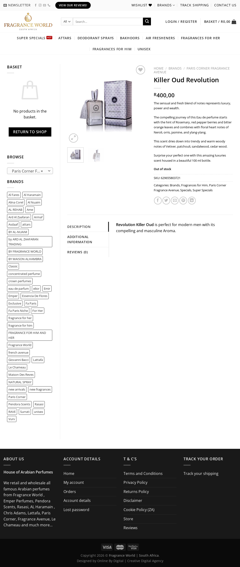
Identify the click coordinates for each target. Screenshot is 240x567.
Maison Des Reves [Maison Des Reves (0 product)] (21, 374)
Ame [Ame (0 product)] (30, 209)
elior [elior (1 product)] (36, 288)
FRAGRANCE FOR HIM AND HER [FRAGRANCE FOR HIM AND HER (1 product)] (27, 335)
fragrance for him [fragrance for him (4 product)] (20, 325)
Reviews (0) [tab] (77, 252)
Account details (77, 500)
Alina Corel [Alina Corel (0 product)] (15, 202)
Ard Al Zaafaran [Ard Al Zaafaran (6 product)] (19, 217)
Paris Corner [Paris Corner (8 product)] (17, 397)
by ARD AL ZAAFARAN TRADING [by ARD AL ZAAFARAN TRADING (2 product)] (23, 241)
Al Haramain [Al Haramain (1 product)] (32, 195)
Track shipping (194, 5)
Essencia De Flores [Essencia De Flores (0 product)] (34, 296)
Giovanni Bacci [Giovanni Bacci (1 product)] (18, 360)
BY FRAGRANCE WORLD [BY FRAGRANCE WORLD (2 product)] (24, 251)
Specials (185, 190)
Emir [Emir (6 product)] (47, 288)
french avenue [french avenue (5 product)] (18, 352)
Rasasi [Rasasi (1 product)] (39, 404)
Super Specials (31, 38)
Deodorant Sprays (96, 38)
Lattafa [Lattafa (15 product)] (38, 360)
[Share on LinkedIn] (192, 200)
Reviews (131, 527)
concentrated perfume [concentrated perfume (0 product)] (24, 274)
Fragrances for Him (112, 49)
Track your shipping (201, 473)
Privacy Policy (135, 482)
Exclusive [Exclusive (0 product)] (14, 303)
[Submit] (147, 22)
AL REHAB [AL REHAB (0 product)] (15, 209)
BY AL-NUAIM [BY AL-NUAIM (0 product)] (17, 232)
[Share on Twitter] (166, 200)
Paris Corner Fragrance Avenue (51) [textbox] (30, 171)
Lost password (76, 509)
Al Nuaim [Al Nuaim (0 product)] (34, 202)
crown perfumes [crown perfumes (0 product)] (19, 281)
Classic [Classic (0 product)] (13, 266)
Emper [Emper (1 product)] (13, 296)
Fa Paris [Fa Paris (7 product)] (31, 303)
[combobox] (30, 171)
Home (159, 68)
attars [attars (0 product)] (26, 224)
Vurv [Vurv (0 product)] (11, 419)
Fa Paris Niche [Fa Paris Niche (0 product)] (18, 311)
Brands (166, 5)
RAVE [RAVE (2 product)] (12, 412)
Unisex (144, 49)
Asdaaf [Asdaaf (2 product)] (13, 224)
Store (128, 518)
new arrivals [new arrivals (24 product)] (16, 389)
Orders (70, 491)
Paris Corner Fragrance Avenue (192, 70)
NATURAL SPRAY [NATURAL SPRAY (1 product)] (19, 382)
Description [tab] (79, 226)
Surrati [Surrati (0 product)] (25, 412)
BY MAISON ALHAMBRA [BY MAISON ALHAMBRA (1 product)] (24, 259)
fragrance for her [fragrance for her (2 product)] (20, 318)
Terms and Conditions (143, 473)
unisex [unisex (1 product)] (38, 412)
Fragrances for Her (200, 38)
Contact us (225, 5)
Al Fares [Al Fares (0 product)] (13, 195)
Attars (64, 38)
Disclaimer (133, 500)
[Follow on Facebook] (35, 5)
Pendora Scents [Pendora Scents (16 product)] (19, 404)
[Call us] (49, 5)
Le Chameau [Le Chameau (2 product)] (17, 367)
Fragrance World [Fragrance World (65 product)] (19, 345)
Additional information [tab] (79, 239)
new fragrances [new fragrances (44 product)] (40, 389)
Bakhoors (130, 38)
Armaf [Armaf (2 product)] (38, 217)
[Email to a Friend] (175, 200)
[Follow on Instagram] (40, 5)
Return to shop (30, 131)
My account (74, 482)
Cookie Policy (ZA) (139, 509)
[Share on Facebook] (158, 200)
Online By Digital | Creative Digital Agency (130, 561)
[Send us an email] (44, 5)
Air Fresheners (160, 38)
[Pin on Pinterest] (183, 200)
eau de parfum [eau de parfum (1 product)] (18, 288)
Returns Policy (136, 491)
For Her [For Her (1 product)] (37, 311)
